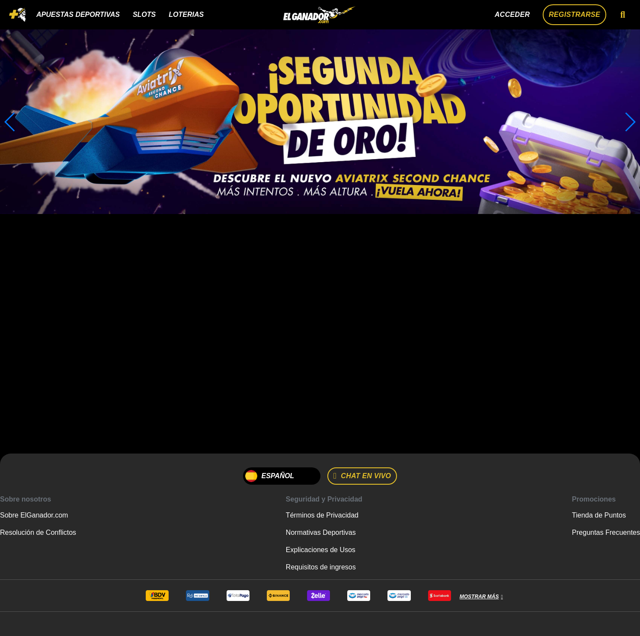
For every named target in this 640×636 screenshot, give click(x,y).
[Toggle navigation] (17, 14)
